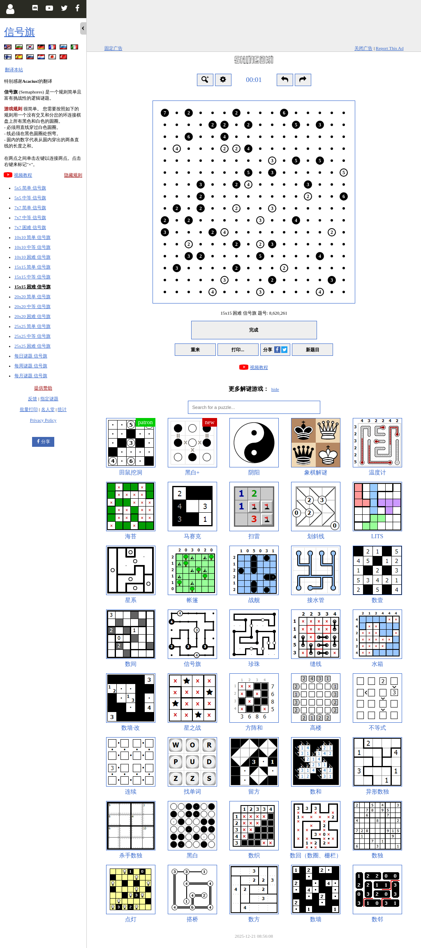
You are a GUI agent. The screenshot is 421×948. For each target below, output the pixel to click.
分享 (45, 441)
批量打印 (29, 409)
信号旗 (19, 31)
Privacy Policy (43, 420)
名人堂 (48, 409)
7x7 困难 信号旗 (30, 227)
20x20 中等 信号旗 (32, 306)
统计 (62, 409)
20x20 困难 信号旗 (32, 316)
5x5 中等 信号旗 (30, 197)
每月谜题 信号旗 (30, 375)
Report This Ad (390, 48)
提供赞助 (43, 387)
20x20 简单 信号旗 (32, 296)
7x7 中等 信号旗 (30, 217)
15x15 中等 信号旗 (32, 276)
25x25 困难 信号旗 (32, 345)
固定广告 (113, 48)
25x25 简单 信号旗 (32, 326)
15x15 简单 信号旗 (32, 266)
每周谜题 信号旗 (30, 365)
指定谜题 (49, 398)
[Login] (10, 9)
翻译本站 (14, 69)
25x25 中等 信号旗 (32, 336)
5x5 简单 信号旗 (30, 187)
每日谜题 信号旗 (30, 355)
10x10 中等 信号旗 (32, 247)
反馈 (32, 398)
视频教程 (23, 175)
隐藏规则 (73, 175)
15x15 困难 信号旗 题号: (253, 313)
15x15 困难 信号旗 (32, 286)
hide (275, 389)
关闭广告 (363, 48)
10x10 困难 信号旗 (32, 257)
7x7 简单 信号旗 (30, 207)
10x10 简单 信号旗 (32, 237)
